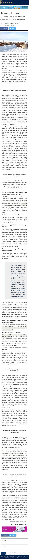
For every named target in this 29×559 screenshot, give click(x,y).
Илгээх (3, 553)
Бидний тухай (20, 556)
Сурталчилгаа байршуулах (5, 556)
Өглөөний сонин (9, 23)
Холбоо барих (13, 556)
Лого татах (26, 556)
